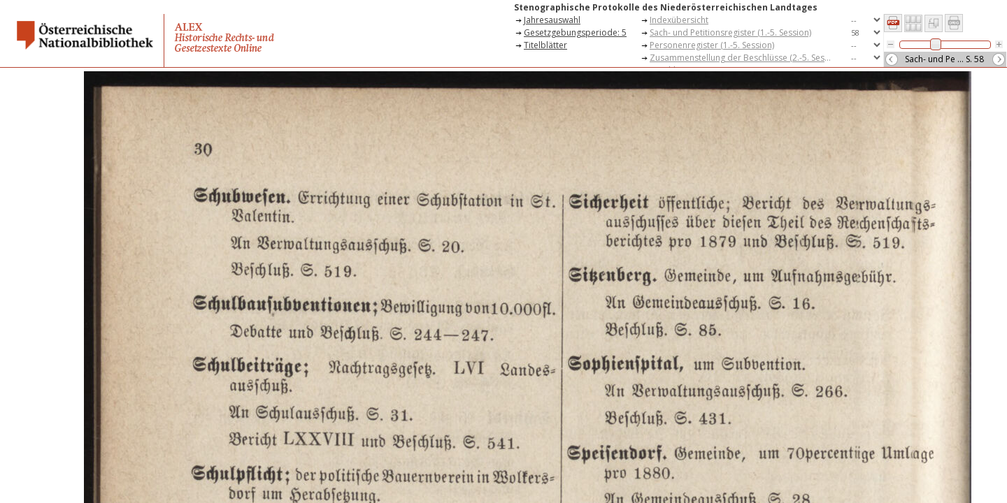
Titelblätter (545, 45)
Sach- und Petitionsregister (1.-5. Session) (730, 32)
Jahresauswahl (552, 20)
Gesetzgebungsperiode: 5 (575, 32)
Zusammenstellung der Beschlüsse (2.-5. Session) (744, 58)
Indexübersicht (679, 20)
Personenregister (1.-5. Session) (712, 45)
